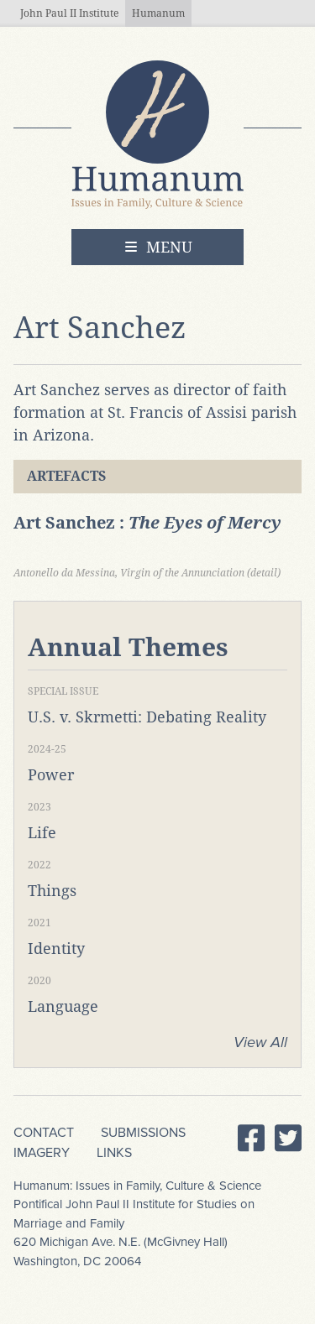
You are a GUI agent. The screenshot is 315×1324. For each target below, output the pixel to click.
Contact (43, 1132)
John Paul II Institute (69, 13)
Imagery (41, 1152)
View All (260, 1042)
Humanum (158, 13)
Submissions (143, 1132)
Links (114, 1152)
